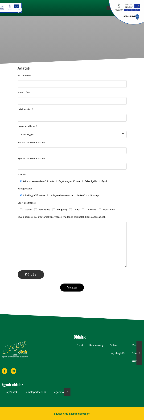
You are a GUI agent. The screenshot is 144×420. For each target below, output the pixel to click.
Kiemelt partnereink (35, 392)
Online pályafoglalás (117, 349)
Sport (80, 345)
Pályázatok (11, 392)
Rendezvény (96, 345)
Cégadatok (59, 392)
